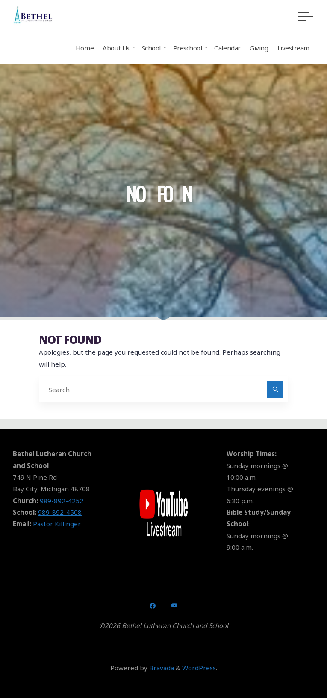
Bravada (160, 667)
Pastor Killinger (57, 523)
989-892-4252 (61, 500)
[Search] (275, 389)
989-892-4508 (60, 512)
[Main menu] (305, 16)
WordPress (199, 667)
